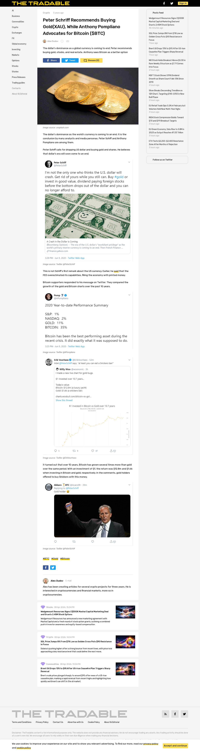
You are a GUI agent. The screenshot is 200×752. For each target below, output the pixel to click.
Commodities (18, 22)
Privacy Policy (42, 722)
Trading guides (18, 83)
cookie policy (24, 747)
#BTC (46, 558)
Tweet (72, 60)
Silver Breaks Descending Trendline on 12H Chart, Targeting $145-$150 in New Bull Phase (166, 93)
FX (13, 38)
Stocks (15, 66)
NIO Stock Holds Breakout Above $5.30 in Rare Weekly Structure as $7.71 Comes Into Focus (167, 63)
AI (13, 10)
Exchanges (17, 33)
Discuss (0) (93, 60)
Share (54, 60)
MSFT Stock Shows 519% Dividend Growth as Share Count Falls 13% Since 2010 (166, 78)
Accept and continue (175, 745)
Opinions (15, 60)
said (116, 271)
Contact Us (58, 722)
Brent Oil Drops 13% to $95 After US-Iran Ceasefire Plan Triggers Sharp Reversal (75, 670)
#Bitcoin (65, 558)
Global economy (19, 44)
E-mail (68, 581)
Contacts (16, 88)
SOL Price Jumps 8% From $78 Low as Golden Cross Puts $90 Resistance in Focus (76, 643)
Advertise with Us (75, 722)
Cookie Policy (94, 722)
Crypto (15, 27)
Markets (15, 55)
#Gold (54, 558)
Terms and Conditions (21, 722)
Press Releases (18, 77)
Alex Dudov (50, 41)
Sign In (183, 3)
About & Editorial (19, 94)
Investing (16, 49)
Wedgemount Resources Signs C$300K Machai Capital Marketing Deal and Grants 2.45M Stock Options (74, 613)
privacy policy (150, 743)
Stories (15, 72)
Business (16, 16)
